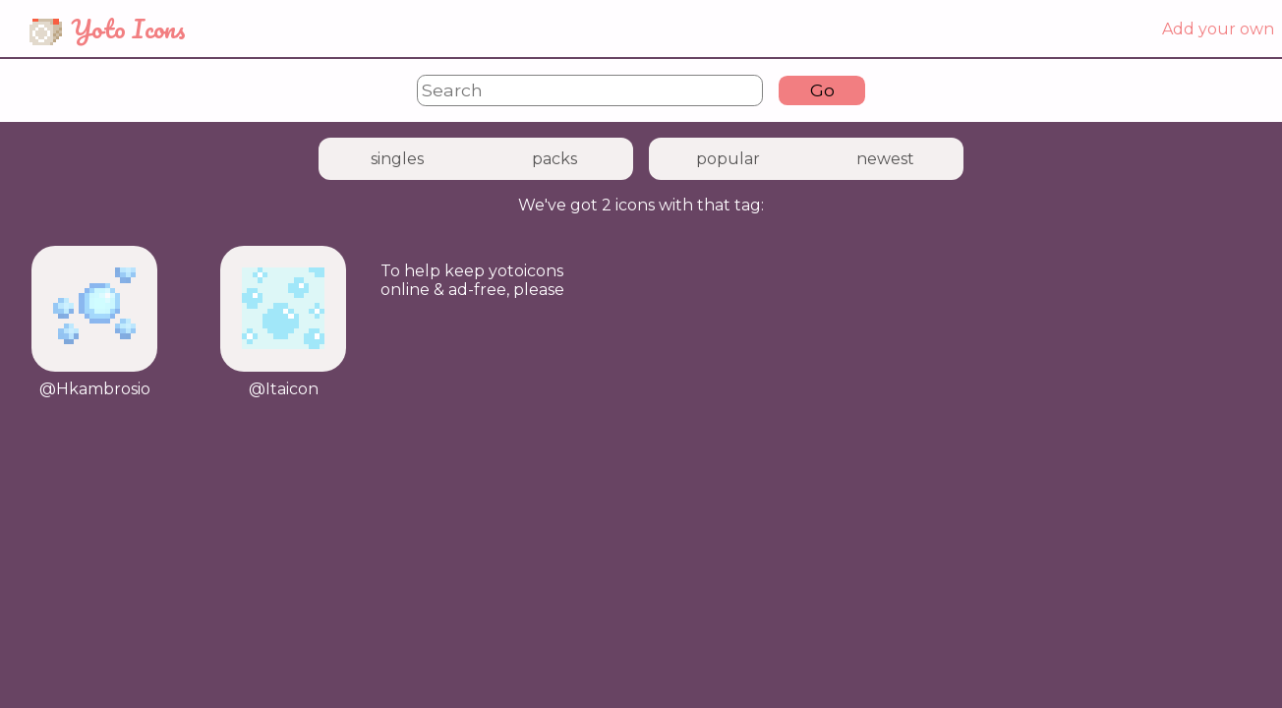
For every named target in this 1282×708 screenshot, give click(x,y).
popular (728, 158)
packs (554, 158)
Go (822, 90)
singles (397, 158)
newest (885, 158)
